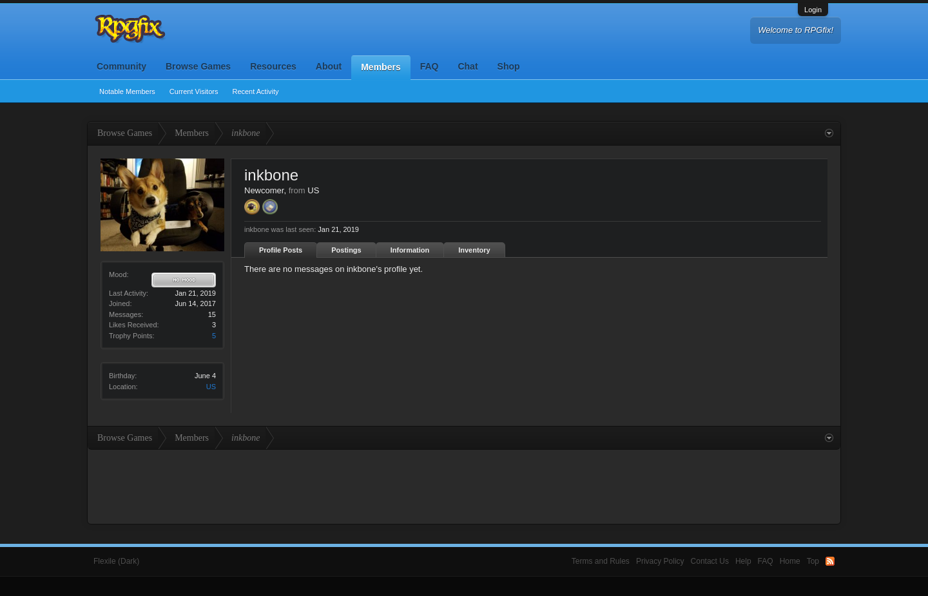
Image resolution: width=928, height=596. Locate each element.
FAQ (429, 66)
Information (410, 250)
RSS (830, 561)
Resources (273, 66)
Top (813, 561)
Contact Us (710, 561)
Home (790, 561)
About (329, 66)
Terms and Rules (601, 561)
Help (743, 561)
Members (380, 67)
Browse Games (198, 66)
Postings (346, 250)
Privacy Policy (660, 561)
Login (813, 10)
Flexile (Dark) (116, 561)
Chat (468, 66)
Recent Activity (255, 91)
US (211, 386)
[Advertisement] (464, 485)
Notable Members (127, 91)
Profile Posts (280, 250)
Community (121, 66)
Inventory (474, 250)
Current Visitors (193, 91)
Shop (509, 66)
